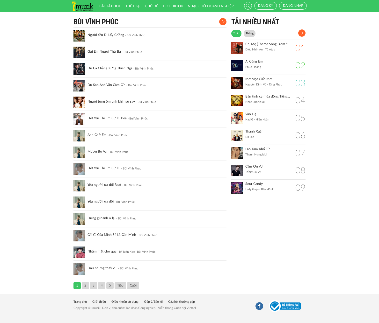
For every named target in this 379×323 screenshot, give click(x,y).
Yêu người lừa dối (100, 201)
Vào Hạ (250, 114)
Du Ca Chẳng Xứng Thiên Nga (109, 68)
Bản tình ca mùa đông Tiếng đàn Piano (268, 96)
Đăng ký (265, 5)
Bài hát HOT (110, 6)
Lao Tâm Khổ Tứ (257, 149)
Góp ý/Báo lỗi (153, 301)
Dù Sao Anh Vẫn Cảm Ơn (106, 85)
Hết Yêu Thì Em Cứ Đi (103, 168)
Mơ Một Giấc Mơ (258, 79)
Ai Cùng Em (254, 61)
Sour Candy (254, 184)
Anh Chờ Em (97, 135)
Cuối (133, 285)
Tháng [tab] (250, 33)
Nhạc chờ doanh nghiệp (210, 6)
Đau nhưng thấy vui (102, 268)
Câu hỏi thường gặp (181, 301)
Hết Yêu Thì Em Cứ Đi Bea (107, 118)
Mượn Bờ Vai (97, 151)
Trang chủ (80, 301)
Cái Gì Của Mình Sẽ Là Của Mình (111, 235)
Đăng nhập (293, 5)
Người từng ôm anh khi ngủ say (111, 101)
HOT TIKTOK (173, 6)
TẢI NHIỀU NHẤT (255, 22)
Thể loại (132, 6)
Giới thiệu (99, 301)
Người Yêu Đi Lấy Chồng (105, 35)
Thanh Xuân (254, 131)
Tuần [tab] (236, 33)
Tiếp (120, 285)
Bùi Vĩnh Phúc (95, 22)
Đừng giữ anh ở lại (101, 218)
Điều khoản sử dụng (124, 301)
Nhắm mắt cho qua (102, 251)
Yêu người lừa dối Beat (104, 185)
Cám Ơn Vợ (254, 166)
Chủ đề (151, 6)
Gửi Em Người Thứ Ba (104, 51)
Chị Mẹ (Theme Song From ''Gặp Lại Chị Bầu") (268, 44)
